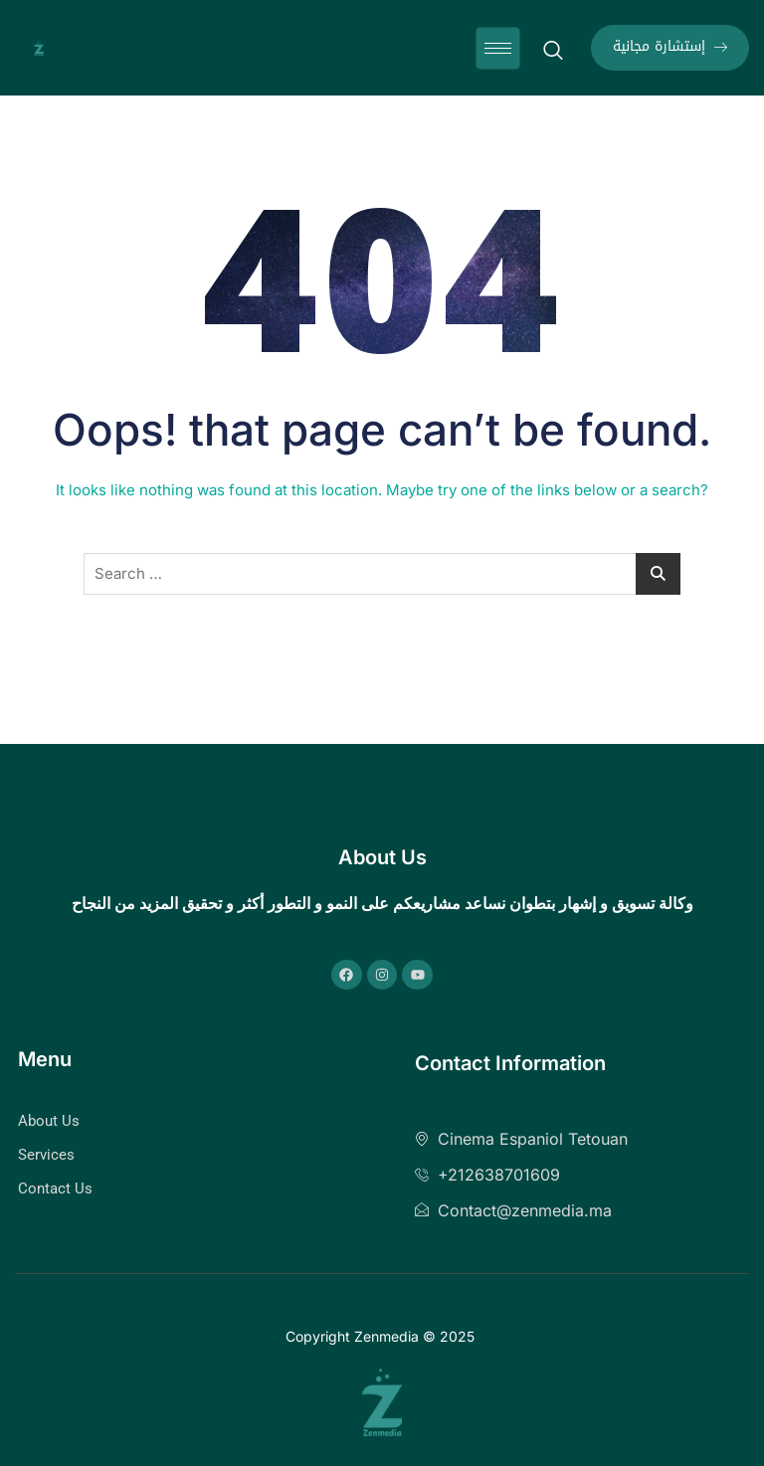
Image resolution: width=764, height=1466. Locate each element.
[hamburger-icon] (498, 48)
